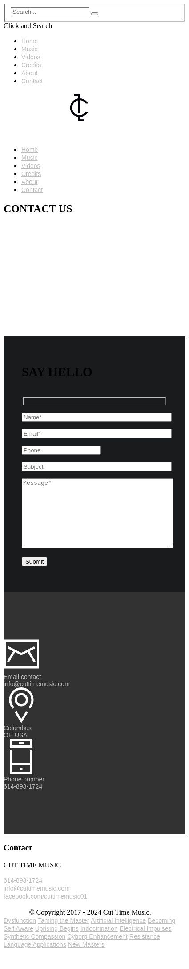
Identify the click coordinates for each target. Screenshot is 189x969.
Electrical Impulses (146, 941)
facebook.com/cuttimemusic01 (45, 909)
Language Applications (35, 957)
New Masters (86, 957)
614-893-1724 (23, 893)
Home (29, 41)
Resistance (144, 949)
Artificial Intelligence (118, 933)
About (29, 73)
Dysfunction (20, 933)
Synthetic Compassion (34, 949)
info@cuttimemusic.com (37, 901)
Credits (31, 65)
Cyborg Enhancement (97, 949)
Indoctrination (99, 941)
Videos (30, 57)
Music (29, 49)
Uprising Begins (57, 941)
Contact (32, 81)
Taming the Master (63, 933)
